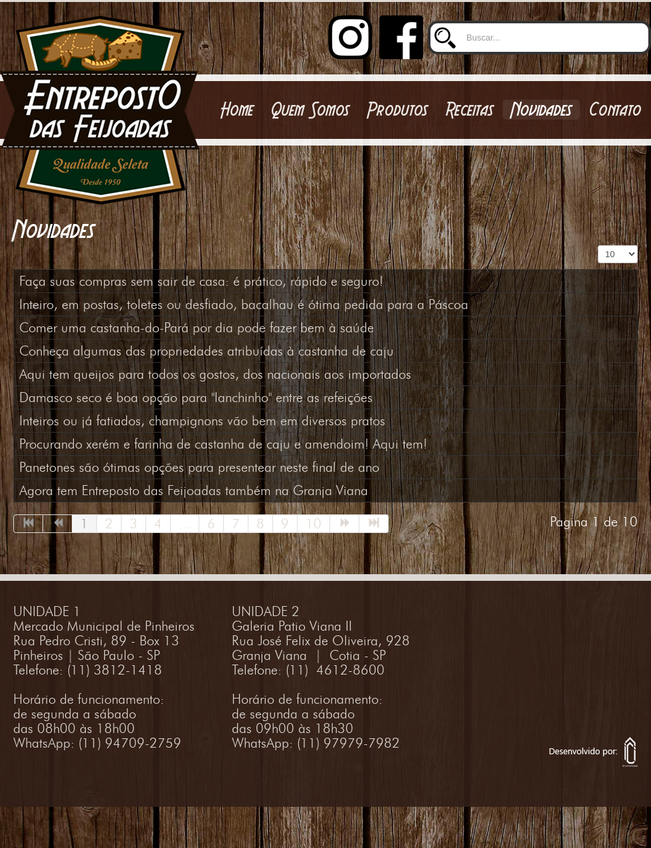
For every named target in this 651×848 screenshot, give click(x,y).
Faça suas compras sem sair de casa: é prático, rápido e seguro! (201, 281)
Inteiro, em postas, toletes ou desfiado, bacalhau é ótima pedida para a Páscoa (243, 304)
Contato (615, 110)
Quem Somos (310, 110)
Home (237, 110)
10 (314, 524)
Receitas (469, 110)
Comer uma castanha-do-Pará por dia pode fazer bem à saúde (196, 328)
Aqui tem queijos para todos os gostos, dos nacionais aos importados (215, 374)
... (185, 524)
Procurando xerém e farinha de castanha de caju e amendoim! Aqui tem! (223, 444)
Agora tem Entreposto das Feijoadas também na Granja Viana (193, 490)
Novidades (541, 110)
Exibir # (598, 245)
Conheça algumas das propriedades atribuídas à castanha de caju (206, 351)
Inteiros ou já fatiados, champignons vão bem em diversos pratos (202, 421)
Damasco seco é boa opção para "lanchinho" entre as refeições (196, 397)
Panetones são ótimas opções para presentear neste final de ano (199, 467)
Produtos (397, 110)
